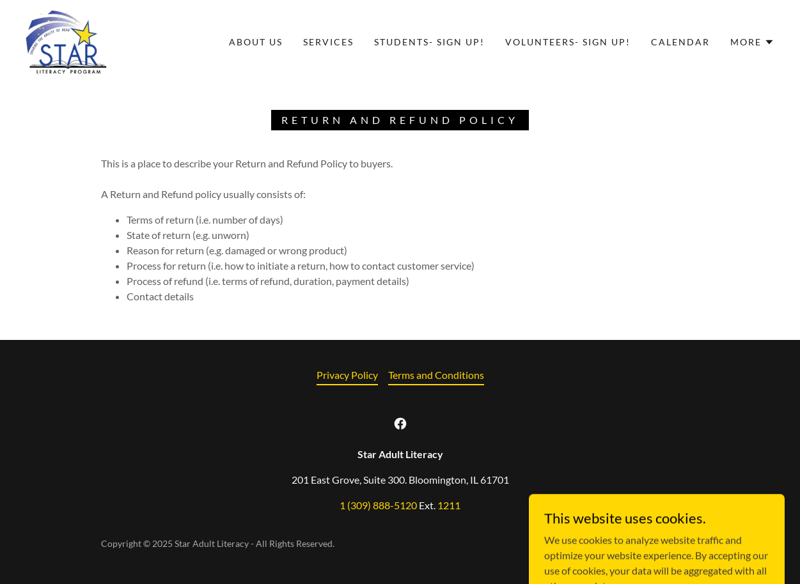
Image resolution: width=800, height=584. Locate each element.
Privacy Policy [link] (347, 375)
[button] (752, 42)
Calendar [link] (680, 41)
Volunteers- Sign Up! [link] (568, 41)
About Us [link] (256, 41)
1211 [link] (448, 505)
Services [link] (328, 41)
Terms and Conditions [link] (436, 375)
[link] (66, 41)
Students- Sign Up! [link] (429, 41)
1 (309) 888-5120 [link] (378, 505)
